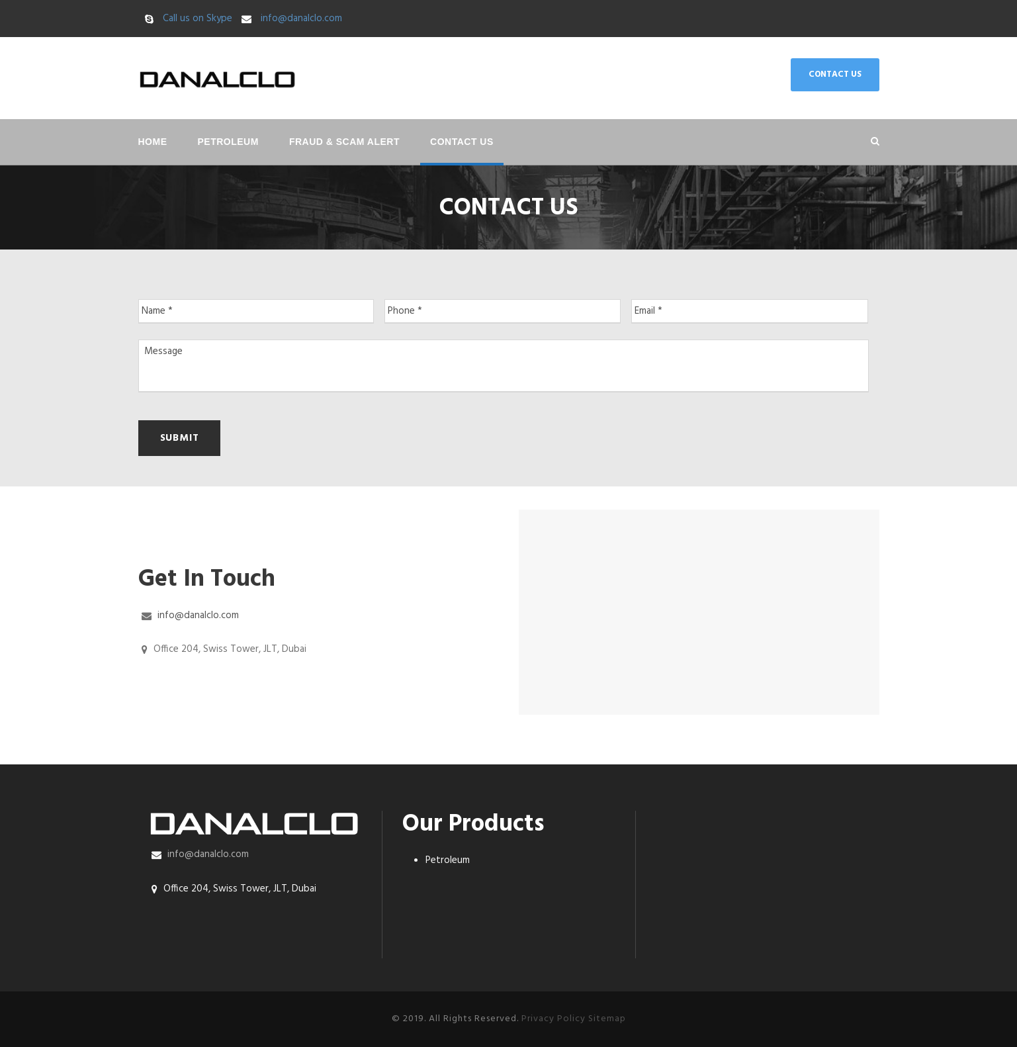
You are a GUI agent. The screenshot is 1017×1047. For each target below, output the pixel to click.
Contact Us (462, 141)
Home (152, 141)
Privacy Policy (553, 1018)
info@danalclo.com (301, 18)
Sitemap (607, 1018)
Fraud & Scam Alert (344, 141)
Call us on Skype (197, 18)
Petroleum (228, 141)
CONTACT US (835, 74)
